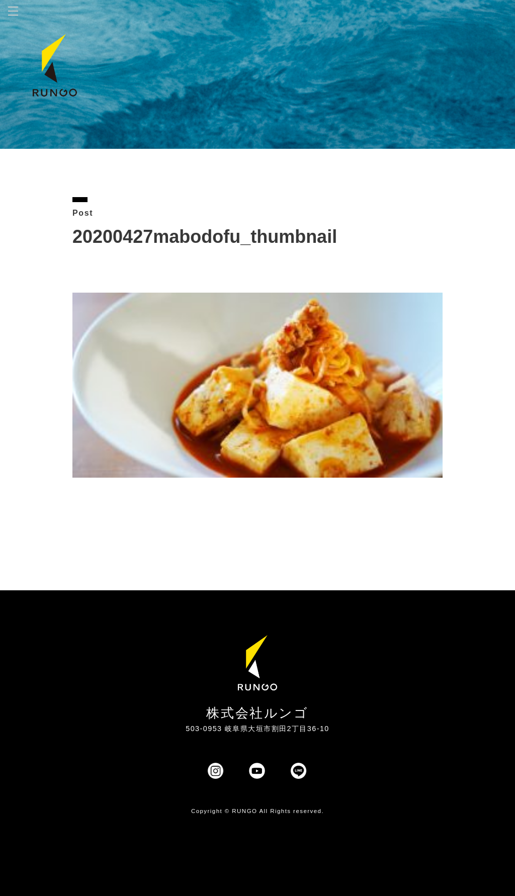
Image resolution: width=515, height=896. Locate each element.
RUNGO (244, 811)
